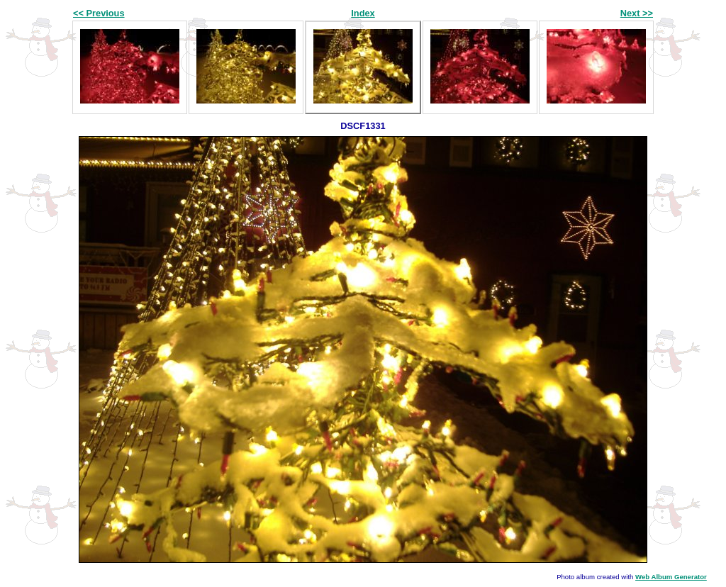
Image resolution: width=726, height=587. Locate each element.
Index (362, 13)
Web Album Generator (671, 577)
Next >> (636, 13)
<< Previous (99, 13)
